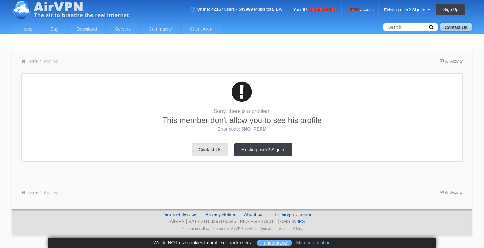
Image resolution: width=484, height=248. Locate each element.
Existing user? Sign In (407, 9)
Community (160, 29)
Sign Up (450, 9)
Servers (123, 29)
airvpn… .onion (296, 214)
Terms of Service (179, 214)
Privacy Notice (220, 214)
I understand (274, 242)
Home (26, 29)
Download (86, 29)
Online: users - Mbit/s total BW (236, 9)
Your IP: (315, 9)
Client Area (201, 29)
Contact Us (456, 27)
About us (253, 214)
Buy (54, 29)
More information (313, 242)
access (360, 9)
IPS (301, 221)
